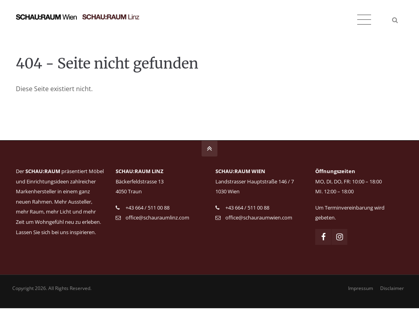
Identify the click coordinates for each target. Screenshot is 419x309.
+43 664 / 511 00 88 (148, 207)
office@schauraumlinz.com (157, 217)
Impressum (359, 289)
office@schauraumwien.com (258, 217)
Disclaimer (391, 289)
